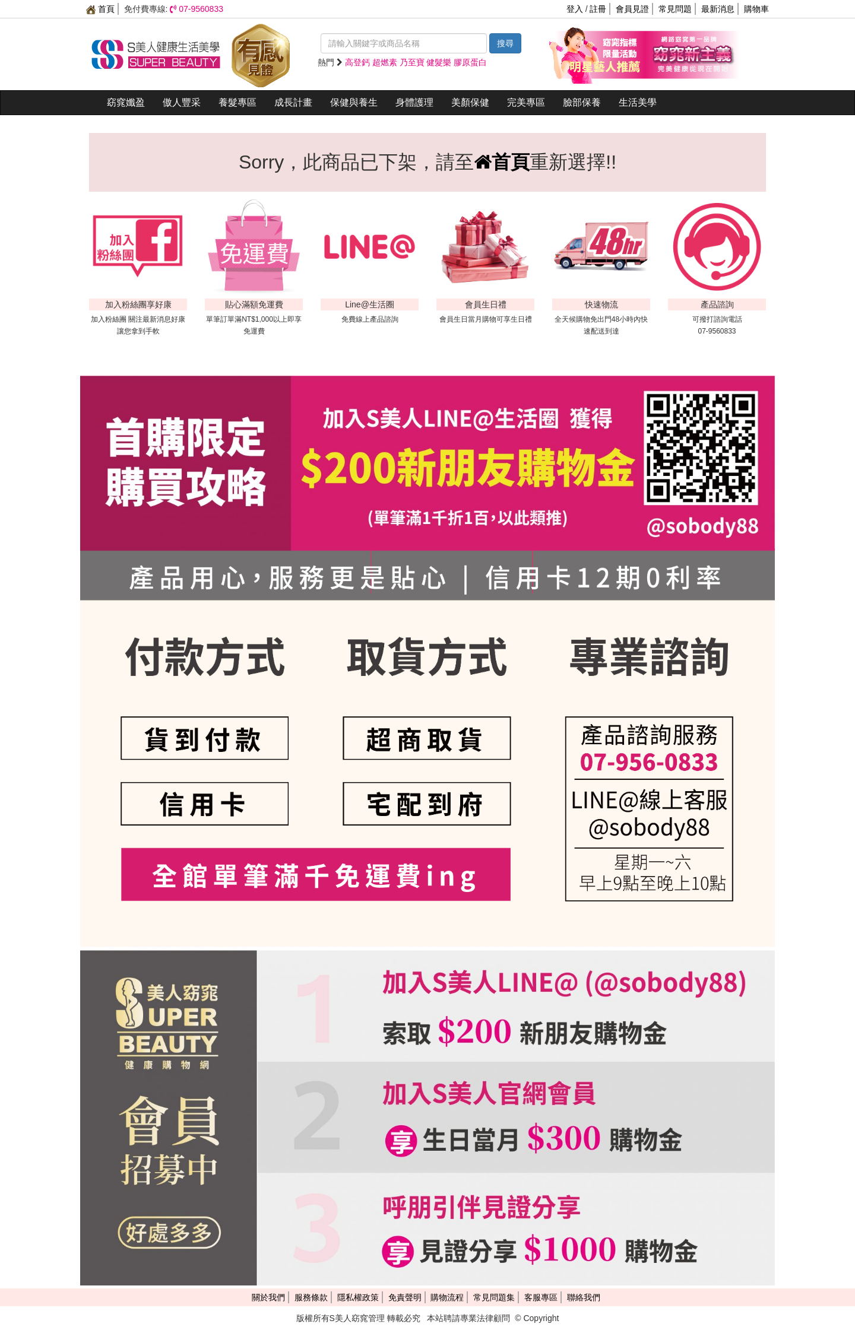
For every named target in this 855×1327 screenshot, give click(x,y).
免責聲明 (405, 1297)
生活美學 (638, 102)
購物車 (756, 9)
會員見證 (632, 9)
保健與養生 (354, 102)
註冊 (598, 9)
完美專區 (526, 102)
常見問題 (675, 9)
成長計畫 (293, 102)
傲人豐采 (182, 102)
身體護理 (414, 102)
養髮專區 (237, 102)
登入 (574, 9)
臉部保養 (582, 102)
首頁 (100, 9)
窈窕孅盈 (126, 102)
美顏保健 (470, 102)
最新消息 (717, 9)
